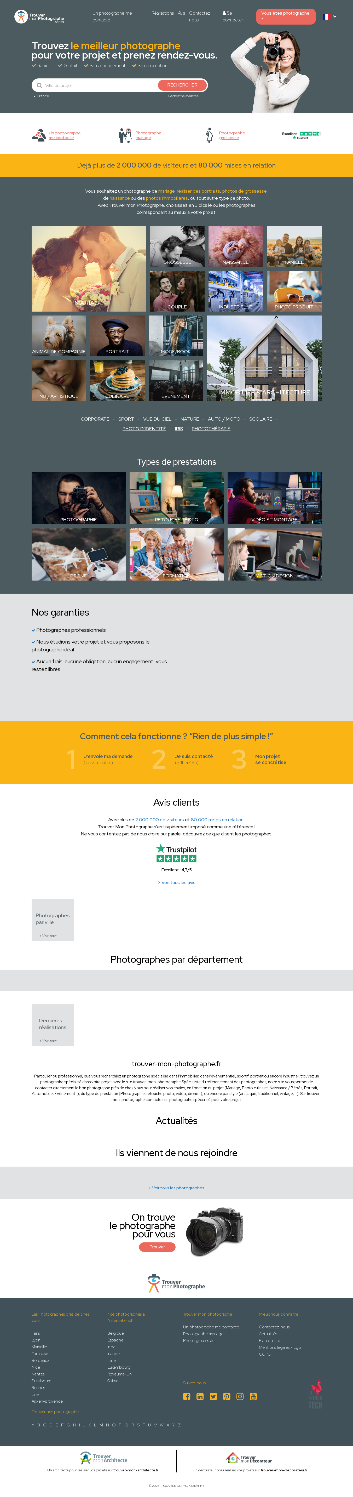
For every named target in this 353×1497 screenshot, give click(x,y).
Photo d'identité (144, 429)
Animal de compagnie (59, 351)
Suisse (112, 1381)
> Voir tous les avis (176, 882)
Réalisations (163, 13)
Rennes (38, 1387)
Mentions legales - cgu (280, 1347)
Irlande (113, 1353)
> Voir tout (48, 936)
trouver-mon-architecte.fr (135, 1470)
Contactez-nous (200, 16)
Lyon (36, 1340)
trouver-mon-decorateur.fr (284, 1470)
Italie (111, 1360)
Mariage (88, 303)
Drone (78, 576)
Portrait (117, 351)
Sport (126, 419)
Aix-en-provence (47, 1401)
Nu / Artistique (58, 396)
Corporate (95, 419)
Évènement (175, 396)
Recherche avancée (183, 96)
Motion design (274, 576)
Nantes (38, 1374)
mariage (166, 191)
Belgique (115, 1333)
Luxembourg (118, 1367)
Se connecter (233, 16)
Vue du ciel (157, 419)
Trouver (157, 1247)
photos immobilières (167, 198)
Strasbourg (41, 1381)
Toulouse (40, 1353)
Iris (179, 429)
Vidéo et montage (274, 520)
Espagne (115, 1340)
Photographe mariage (203, 1334)
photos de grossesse (244, 191)
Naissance (236, 262)
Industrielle (235, 307)
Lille (35, 1394)
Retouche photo (176, 520)
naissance (120, 198)
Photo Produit (294, 307)
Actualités (268, 1334)
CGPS (264, 1354)
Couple (177, 307)
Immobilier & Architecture (264, 392)
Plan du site (269, 1340)
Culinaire (117, 396)
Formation (176, 576)
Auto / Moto (224, 419)
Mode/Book (176, 351)
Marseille (39, 1347)
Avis (181, 13)
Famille (294, 262)
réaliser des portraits (198, 191)
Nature (190, 419)
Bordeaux (40, 1360)
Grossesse (177, 262)
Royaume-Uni (119, 1374)
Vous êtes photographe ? (285, 16)
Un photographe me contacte (112, 16)
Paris (36, 1333)
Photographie (78, 520)
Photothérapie (211, 429)
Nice (36, 1367)
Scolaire (260, 419)
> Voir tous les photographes (176, 1188)
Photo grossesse (198, 1340)
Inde (111, 1347)
